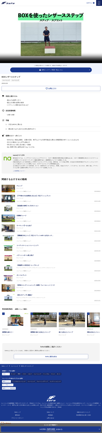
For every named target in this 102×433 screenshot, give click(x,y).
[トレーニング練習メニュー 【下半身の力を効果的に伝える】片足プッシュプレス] (51, 198)
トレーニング (6, 80)
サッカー (13, 374)
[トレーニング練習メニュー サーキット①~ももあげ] (51, 228)
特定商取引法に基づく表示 (83, 415)
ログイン (89, 3)
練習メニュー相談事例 (9, 388)
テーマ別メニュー (8, 385)
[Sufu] (8, 3)
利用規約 (50, 415)
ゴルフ (30, 374)
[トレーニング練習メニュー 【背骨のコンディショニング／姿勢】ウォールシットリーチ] (51, 288)
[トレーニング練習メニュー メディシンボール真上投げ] (51, 258)
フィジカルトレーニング (18, 381)
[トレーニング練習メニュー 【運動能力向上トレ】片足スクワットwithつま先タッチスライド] (51, 238)
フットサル (46, 374)
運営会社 (17, 415)
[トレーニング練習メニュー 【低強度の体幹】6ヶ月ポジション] (51, 208)
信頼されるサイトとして (83, 412)
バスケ (24, 374)
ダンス (58, 374)
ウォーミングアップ (42, 381)
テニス (53, 374)
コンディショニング (55, 381)
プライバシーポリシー (17, 418)
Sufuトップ (5, 366)
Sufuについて (50, 412)
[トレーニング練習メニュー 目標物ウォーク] (51, 218)
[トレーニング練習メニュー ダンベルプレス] (51, 278)
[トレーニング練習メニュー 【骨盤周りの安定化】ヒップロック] (51, 268)
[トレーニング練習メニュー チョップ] (51, 188)
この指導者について (18, 171)
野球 (19, 374)
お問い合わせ (50, 418)
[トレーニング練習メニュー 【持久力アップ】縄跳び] (51, 298)
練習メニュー (6, 381)
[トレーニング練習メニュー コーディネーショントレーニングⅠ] (51, 248)
